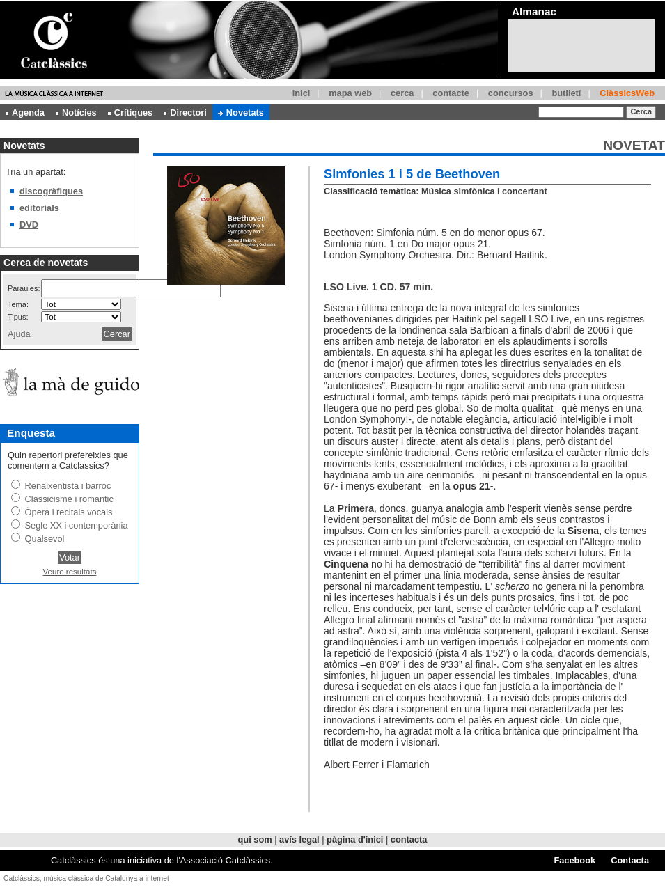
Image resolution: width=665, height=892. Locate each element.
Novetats (241, 112)
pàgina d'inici (355, 839)
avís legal (299, 839)
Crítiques (130, 112)
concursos (510, 93)
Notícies (76, 112)
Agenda (25, 112)
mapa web (350, 93)
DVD (28, 224)
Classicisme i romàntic (69, 499)
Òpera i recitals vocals (69, 512)
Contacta (630, 860)
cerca (402, 93)
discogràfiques (51, 191)
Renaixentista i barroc (68, 485)
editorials (39, 208)
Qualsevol (45, 538)
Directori (185, 112)
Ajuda (19, 334)
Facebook (574, 860)
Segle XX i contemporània (76, 525)
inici (301, 93)
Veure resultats (70, 572)
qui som (255, 839)
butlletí (566, 93)
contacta (409, 839)
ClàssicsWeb (627, 93)
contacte (450, 93)
